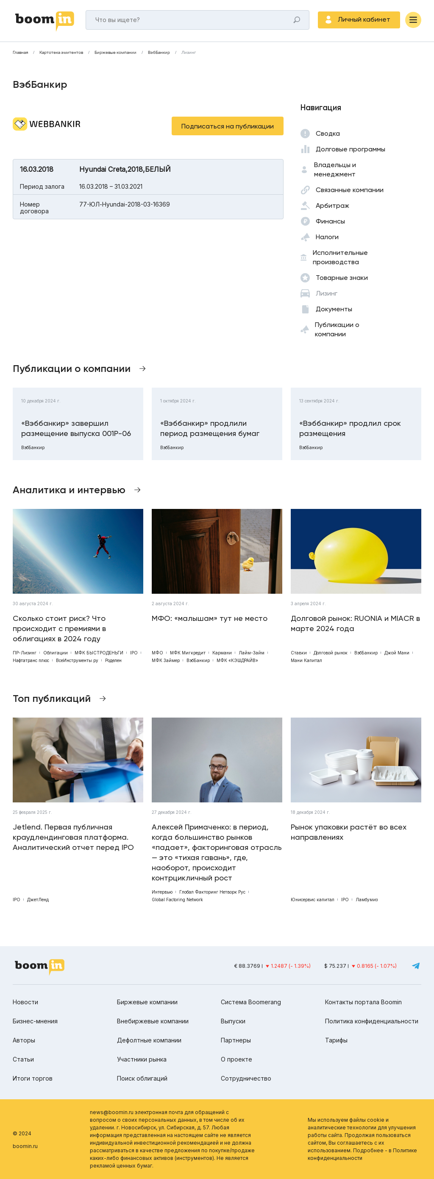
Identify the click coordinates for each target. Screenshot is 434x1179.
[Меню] (413, 20)
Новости (25, 1002)
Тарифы (336, 1040)
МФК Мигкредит (188, 653)
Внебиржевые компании (153, 1021)
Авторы (24, 1040)
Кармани (222, 653)
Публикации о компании (337, 329)
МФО (157, 653)
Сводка (328, 133)
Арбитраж (332, 205)
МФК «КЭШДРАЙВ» (237, 660)
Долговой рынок (331, 653)
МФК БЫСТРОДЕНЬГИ (99, 653)
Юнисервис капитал (312, 899)
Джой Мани (396, 653)
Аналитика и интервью (69, 489)
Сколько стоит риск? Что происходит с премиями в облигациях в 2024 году (59, 628)
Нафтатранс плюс (31, 660)
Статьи (23, 1059)
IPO (134, 653)
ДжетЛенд (38, 899)
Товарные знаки (342, 278)
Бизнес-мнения (35, 1021)
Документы (334, 309)
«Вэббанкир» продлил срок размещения (350, 428)
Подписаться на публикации (227, 126)
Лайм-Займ (251, 653)
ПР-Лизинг (24, 653)
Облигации (55, 653)
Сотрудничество (246, 1078)
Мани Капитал (306, 660)
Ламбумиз (367, 899)
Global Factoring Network (177, 899)
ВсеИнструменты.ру (77, 660)
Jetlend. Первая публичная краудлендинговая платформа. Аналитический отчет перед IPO (73, 837)
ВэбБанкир (159, 52)
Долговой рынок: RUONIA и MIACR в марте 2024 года (355, 623)
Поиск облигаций (142, 1078)
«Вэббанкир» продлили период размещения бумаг (209, 428)
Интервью (162, 892)
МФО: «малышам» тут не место (209, 618)
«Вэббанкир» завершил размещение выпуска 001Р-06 (76, 428)
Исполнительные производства (340, 257)
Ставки (299, 653)
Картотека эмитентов (61, 52)
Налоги (327, 237)
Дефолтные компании (149, 1040)
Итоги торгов (33, 1078)
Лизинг (188, 52)
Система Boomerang (251, 1002)
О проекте (236, 1059)
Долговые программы (350, 149)
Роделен (113, 660)
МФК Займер (166, 660)
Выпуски (233, 1021)
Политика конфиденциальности (371, 1021)
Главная (20, 52)
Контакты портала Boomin (363, 1002)
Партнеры (236, 1040)
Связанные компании (350, 190)
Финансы (330, 221)
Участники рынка (142, 1059)
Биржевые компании (115, 52)
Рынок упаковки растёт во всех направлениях (348, 831)
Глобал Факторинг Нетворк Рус (212, 892)
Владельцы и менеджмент (335, 169)
